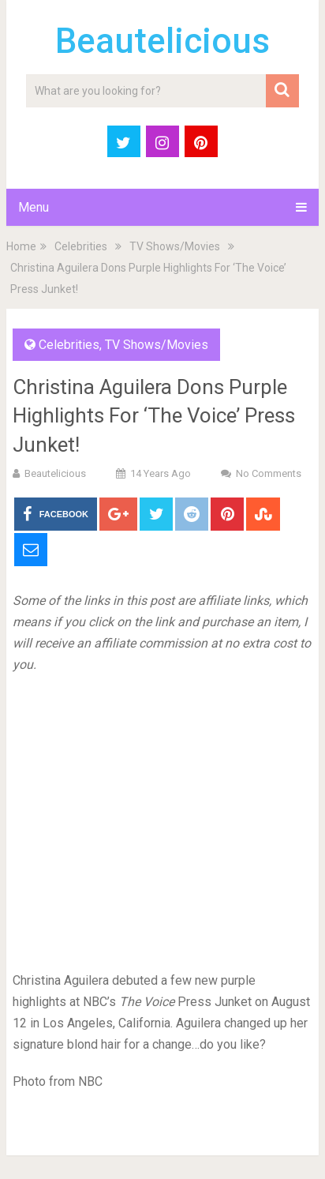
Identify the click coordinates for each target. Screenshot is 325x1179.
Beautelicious (162, 41)
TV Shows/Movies (174, 246)
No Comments (268, 473)
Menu (33, 207)
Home (21, 246)
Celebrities (80, 246)
